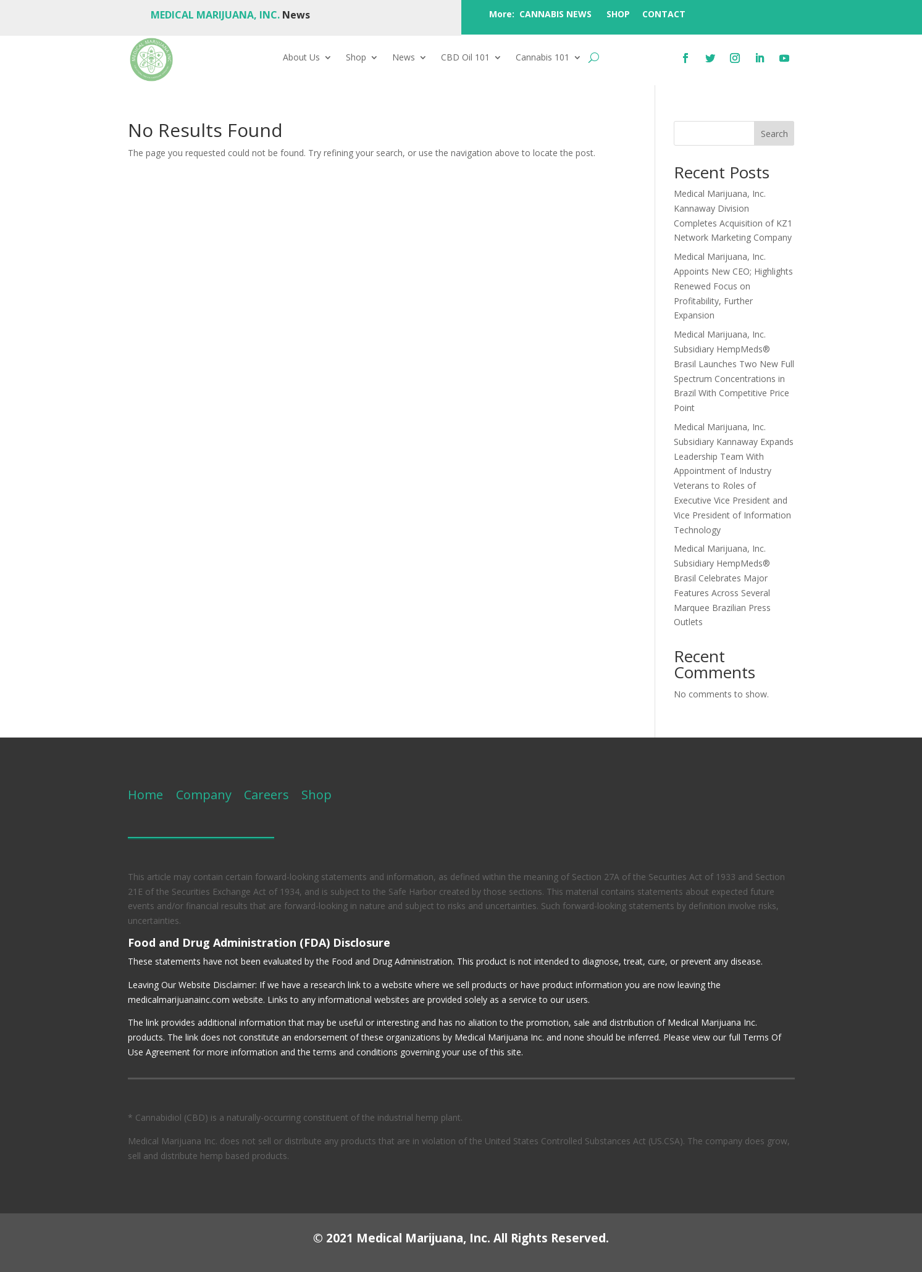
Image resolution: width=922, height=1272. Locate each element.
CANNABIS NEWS (555, 14)
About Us (301, 58)
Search (774, 133)
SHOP (618, 14)
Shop (356, 58)
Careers (266, 794)
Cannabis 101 (542, 58)
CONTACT (663, 14)
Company (202, 794)
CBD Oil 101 (465, 58)
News (403, 58)
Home (145, 794)
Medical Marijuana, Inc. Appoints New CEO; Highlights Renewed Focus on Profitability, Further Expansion (733, 286)
